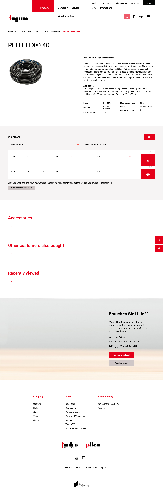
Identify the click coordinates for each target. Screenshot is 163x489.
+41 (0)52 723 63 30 (123, 336)
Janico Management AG (108, 394)
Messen (68, 410)
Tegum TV (70, 415)
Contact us (38, 410)
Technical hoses (24, 31)
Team (35, 406)
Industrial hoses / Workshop (47, 31)
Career (36, 402)
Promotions (106, 7)
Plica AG (101, 398)
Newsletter (107, 3)
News (93, 7)
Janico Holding (105, 387)
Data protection (90, 458)
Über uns (37, 394)
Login (149, 3)
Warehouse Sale (66, 16)
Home (10, 31)
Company (63, 7)
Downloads (70, 398)
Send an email (121, 354)
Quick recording (121, 3)
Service (75, 7)
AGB (78, 458)
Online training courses (75, 419)
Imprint (103, 458)
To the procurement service (21, 178)
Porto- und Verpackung (75, 406)
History (36, 398)
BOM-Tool (135, 3)
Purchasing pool (72, 402)
